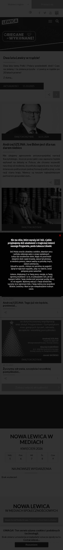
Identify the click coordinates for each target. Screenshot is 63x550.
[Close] (60, 235)
